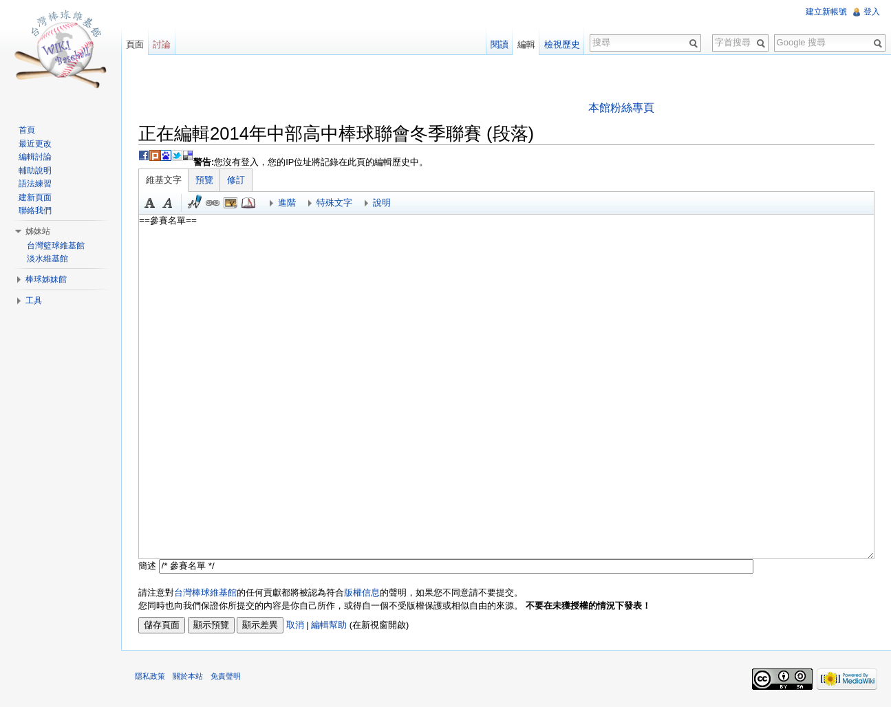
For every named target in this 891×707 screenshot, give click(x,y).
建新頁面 (35, 197)
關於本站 (188, 676)
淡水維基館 (47, 258)
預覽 (204, 180)
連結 (213, 203)
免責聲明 (226, 676)
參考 (248, 203)
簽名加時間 (195, 203)
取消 (295, 625)
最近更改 (35, 144)
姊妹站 (37, 231)
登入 (871, 12)
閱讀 (499, 44)
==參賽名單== (506, 386)
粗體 (150, 203)
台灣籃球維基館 (56, 245)
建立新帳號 (826, 12)
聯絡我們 (35, 210)
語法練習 (35, 183)
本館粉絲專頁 (621, 107)
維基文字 (164, 180)
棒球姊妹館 (46, 279)
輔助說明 (35, 170)
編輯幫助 (329, 625)
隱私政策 (150, 676)
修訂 (236, 180)
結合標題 (230, 203)
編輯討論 (35, 157)
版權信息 (362, 592)
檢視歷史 (562, 44)
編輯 (526, 44)
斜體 (168, 203)
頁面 (135, 44)
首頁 (27, 130)
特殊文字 (334, 202)
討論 (162, 44)
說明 (382, 202)
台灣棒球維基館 (205, 592)
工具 (33, 300)
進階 (287, 202)
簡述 (147, 566)
